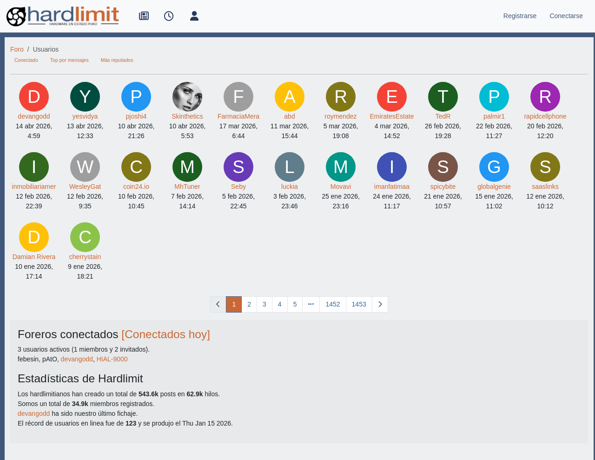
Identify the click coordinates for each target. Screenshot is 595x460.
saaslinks (545, 186)
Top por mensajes (69, 60)
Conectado (26, 60)
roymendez (340, 116)
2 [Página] (249, 304)
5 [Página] (295, 304)
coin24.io (136, 186)
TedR (443, 116)
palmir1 (494, 116)
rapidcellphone (545, 116)
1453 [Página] (359, 304)
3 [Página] (264, 304)
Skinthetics (187, 116)
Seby (238, 186)
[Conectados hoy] (165, 334)
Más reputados (117, 60)
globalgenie (494, 186)
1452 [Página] (332, 304)
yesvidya (85, 116)
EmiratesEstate (392, 116)
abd (289, 116)
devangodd (34, 116)
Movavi (341, 186)
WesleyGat (85, 186)
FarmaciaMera (238, 116)
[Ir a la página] (311, 304)
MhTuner (187, 186)
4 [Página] (280, 304)
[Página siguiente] (380, 304)
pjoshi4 (136, 116)
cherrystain (85, 256)
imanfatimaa (392, 186)
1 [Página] (234, 304)
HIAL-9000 (112, 359)
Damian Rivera (34, 256)
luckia (289, 186)
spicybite (443, 186)
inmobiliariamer (34, 186)
